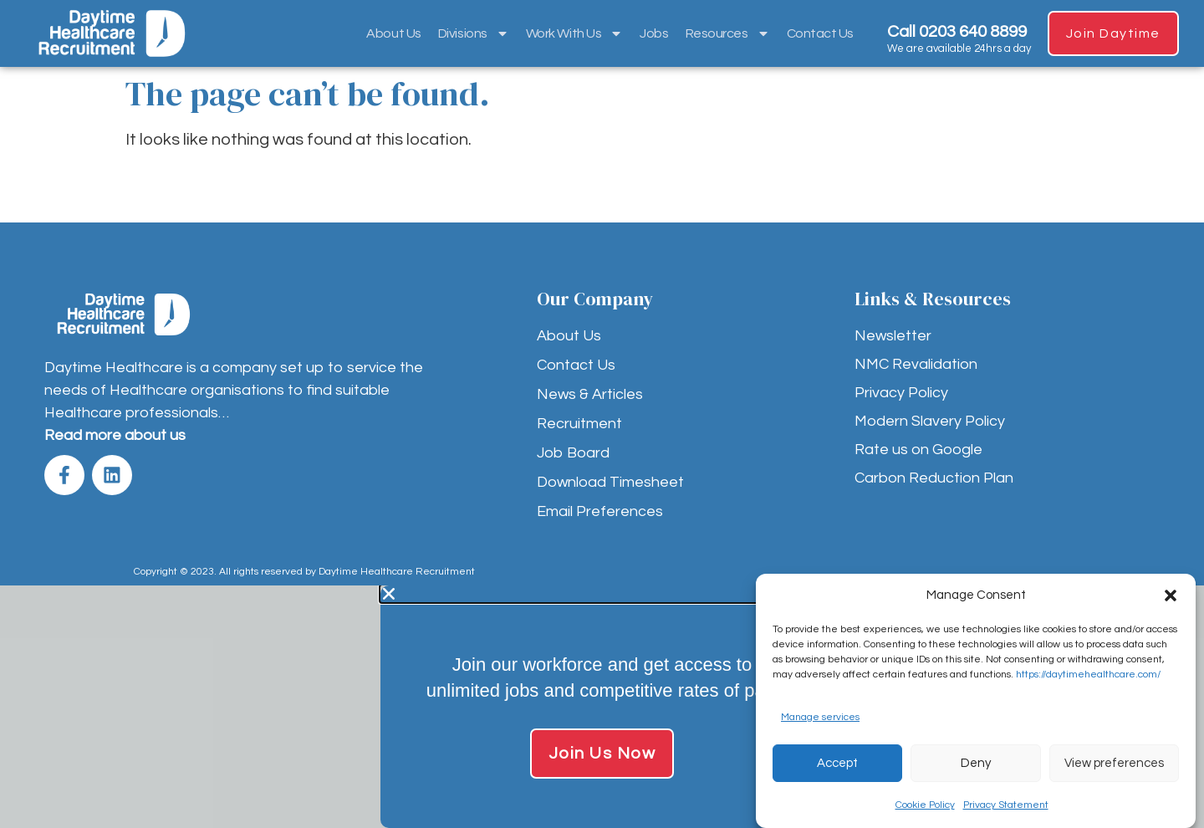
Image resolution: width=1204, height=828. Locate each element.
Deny (976, 763)
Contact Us (820, 33)
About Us (393, 33)
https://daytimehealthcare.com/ (1088, 674)
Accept (837, 763)
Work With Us (574, 33)
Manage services (820, 717)
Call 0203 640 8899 (956, 31)
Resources (727, 33)
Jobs (653, 33)
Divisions (472, 33)
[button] (1170, 595)
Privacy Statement (1005, 805)
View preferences (1114, 763)
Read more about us (115, 435)
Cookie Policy (925, 805)
